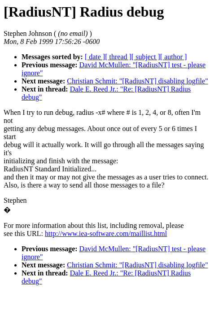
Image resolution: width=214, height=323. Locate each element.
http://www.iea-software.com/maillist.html (106, 233)
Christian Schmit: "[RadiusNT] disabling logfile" (137, 81)
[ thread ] (118, 57)
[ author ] (173, 57)
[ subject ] (145, 57)
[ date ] (95, 57)
